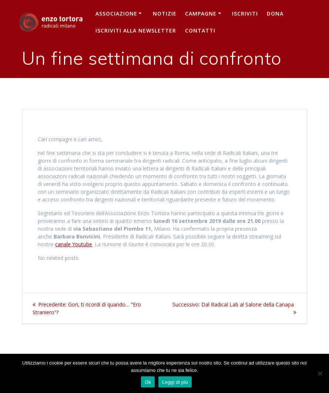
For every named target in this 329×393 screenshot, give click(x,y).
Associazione (116, 13)
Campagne (200, 13)
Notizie (165, 13)
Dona (275, 13)
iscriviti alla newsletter (135, 30)
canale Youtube (73, 244)
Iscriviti (245, 13)
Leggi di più (175, 382)
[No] (319, 373)
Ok (148, 382)
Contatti (200, 30)
